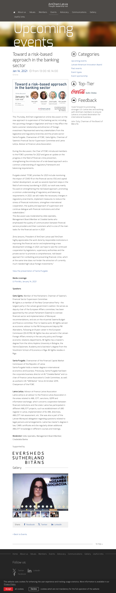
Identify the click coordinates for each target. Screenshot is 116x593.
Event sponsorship (79, 76)
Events (54, 12)
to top (98, 544)
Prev (17, 492)
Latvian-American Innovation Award (86, 65)
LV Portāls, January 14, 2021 (25, 282)
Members (43, 12)
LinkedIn (56, 524)
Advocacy (64, 12)
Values (32, 12)
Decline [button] (34, 589)
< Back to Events (20, 534)
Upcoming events (79, 61)
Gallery (93, 12)
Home (15, 554)
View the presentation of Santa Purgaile (30, 271)
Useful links (19, 17)
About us (22, 12)
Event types (76, 72)
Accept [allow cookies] (8, 589)
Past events (76, 68)
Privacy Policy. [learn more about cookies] (10, 584)
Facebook (29, 524)
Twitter (42, 524)
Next (63, 492)
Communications (79, 12)
